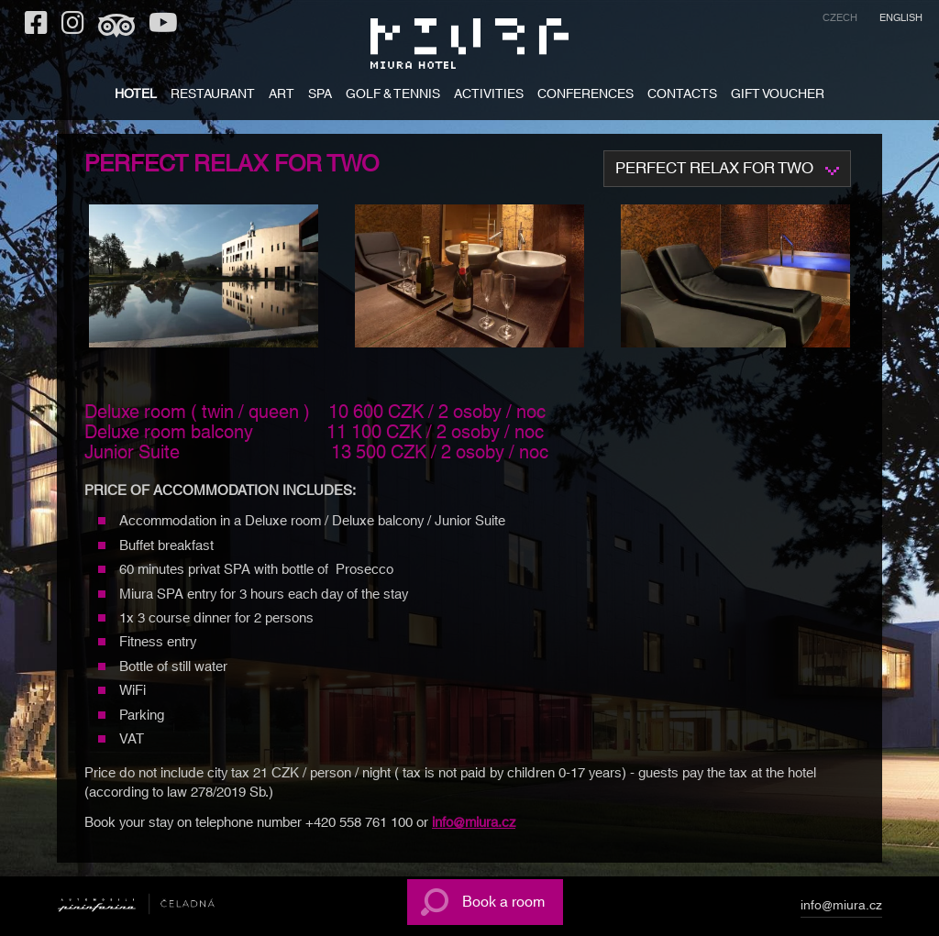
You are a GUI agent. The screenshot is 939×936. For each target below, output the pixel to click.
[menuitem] (840, 20)
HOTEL (136, 95)
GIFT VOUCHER (777, 95)
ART (281, 95)
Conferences (585, 95)
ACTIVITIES (489, 95)
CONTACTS (682, 95)
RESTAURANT (213, 95)
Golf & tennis (393, 95)
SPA (320, 95)
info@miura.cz (473, 822)
